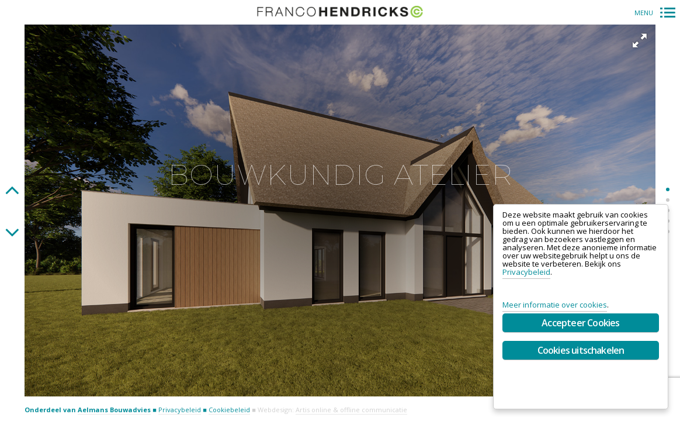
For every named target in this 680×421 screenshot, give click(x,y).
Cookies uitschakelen (581, 350)
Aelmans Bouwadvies (114, 409)
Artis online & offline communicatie (351, 409)
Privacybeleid (179, 409)
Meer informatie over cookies (554, 304)
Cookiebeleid (229, 409)
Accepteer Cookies (580, 322)
